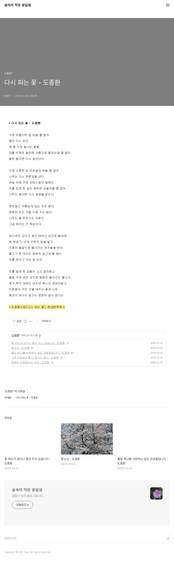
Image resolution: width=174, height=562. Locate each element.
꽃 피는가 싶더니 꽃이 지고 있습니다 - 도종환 (38, 343)
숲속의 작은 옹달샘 (17, 5)
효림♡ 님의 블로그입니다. (27, 496)
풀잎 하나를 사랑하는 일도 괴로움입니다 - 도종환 (40, 352)
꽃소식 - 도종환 (20, 347)
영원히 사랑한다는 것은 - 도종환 (30, 362)
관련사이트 (10, 538)
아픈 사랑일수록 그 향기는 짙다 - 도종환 (35, 357)
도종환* (15, 335)
